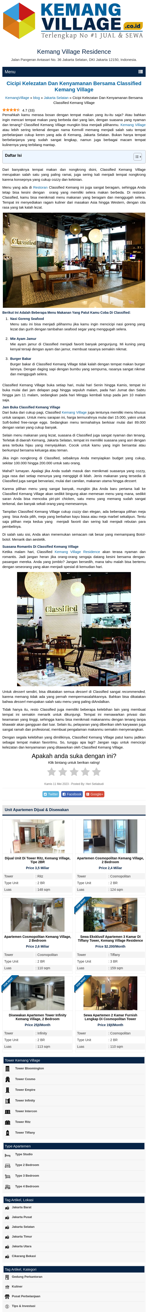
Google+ (94, 794)
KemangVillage (17, 98)
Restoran (40, 187)
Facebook (72, 794)
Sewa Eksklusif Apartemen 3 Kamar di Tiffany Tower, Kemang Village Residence (110, 938)
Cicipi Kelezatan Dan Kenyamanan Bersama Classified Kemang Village (74, 86)
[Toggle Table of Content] (135, 157)
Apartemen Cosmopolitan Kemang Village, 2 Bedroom (110, 860)
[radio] (51, 772)
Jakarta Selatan (56, 98)
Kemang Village (133, 125)
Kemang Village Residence (77, 552)
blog (36, 98)
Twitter (51, 794)
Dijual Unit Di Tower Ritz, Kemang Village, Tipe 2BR (37, 860)
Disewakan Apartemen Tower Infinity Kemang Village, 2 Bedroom (37, 1017)
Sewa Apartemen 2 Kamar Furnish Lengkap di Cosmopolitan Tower (110, 1017)
